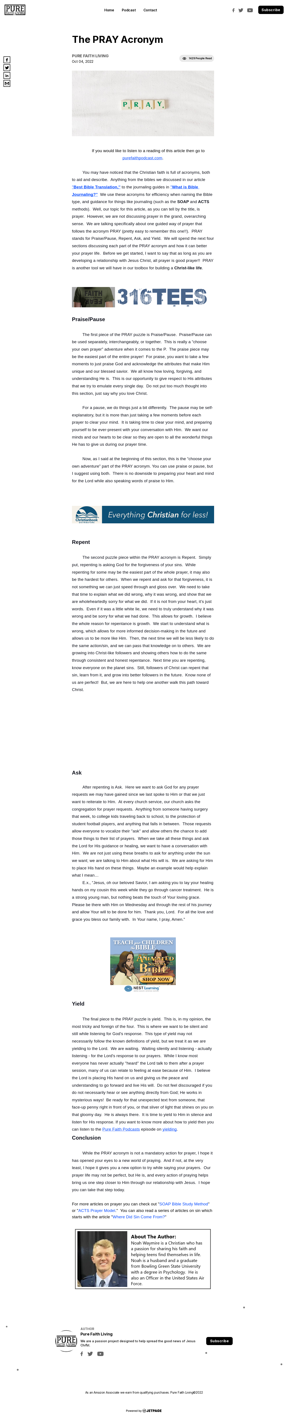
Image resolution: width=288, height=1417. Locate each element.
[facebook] (234, 10)
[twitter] (242, 10)
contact (150, 10)
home (109, 10)
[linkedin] (6, 75)
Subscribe (271, 10)
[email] (6, 83)
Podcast (129, 10)
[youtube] (251, 10)
